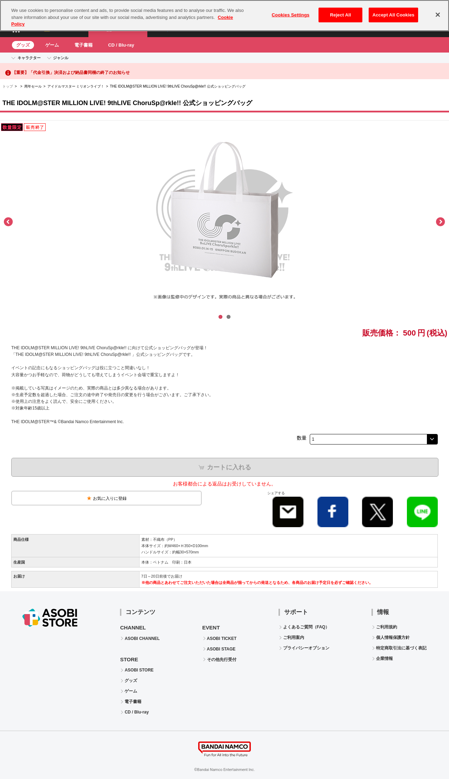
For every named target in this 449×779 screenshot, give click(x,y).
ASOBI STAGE (221, 649)
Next (440, 222)
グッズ (23, 45)
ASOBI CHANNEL (142, 638)
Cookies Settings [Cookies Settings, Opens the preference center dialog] (291, 11)
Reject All (340, 11)
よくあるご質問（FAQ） (306, 627)
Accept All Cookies (394, 11)
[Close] (437, 11)
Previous (9, 222)
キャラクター (29, 58)
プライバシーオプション (306, 648)
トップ (7, 86)
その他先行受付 (221, 659)
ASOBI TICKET (222, 638)
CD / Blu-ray (121, 45)
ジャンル (60, 58)
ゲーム (52, 45)
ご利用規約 (386, 627)
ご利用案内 (293, 637)
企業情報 (384, 658)
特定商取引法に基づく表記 (401, 648)
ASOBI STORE (139, 670)
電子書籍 (83, 45)
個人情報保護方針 (393, 637)
